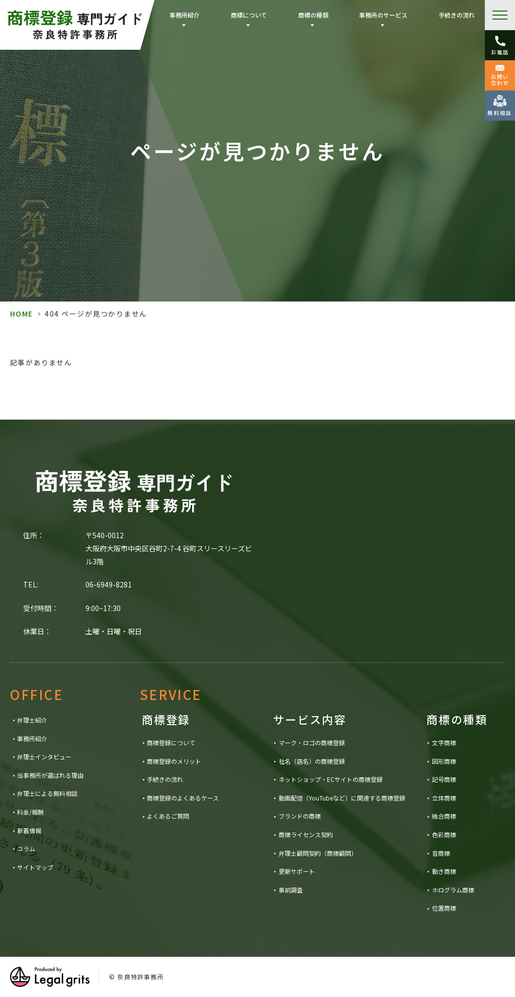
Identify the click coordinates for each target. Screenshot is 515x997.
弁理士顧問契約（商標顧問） (318, 853)
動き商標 (444, 871)
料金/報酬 (30, 812)
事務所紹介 (32, 738)
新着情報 (29, 830)
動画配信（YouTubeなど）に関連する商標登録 (342, 797)
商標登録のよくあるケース (183, 797)
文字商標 (444, 742)
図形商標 (444, 761)
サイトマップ (35, 867)
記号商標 (444, 779)
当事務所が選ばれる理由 (50, 775)
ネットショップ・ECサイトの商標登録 (331, 779)
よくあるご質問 (168, 816)
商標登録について (171, 742)
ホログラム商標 (453, 889)
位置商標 (444, 908)
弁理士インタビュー (44, 756)
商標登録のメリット (174, 761)
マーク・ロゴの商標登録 (312, 742)
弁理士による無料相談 (47, 793)
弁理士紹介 (32, 720)
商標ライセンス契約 (306, 834)
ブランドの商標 (300, 816)
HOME (21, 314)
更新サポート (297, 871)
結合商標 (444, 816)
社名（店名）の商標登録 (312, 761)
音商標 (441, 853)
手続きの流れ (457, 15)
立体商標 (444, 797)
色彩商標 (444, 834)
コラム (26, 848)
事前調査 (291, 889)
